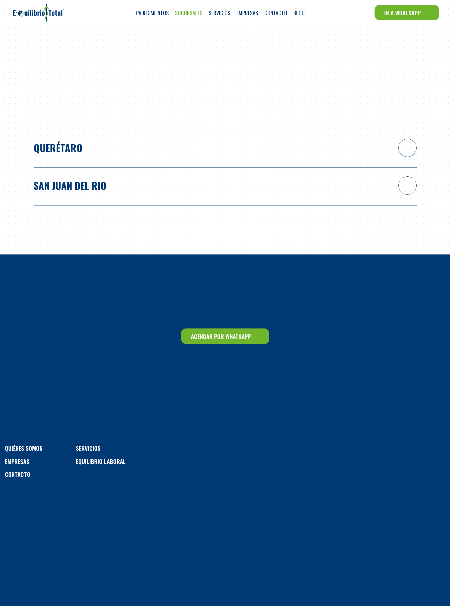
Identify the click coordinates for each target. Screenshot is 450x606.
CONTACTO (17, 474)
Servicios (88, 448)
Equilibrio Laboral (101, 461)
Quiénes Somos (24, 448)
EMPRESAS (17, 461)
